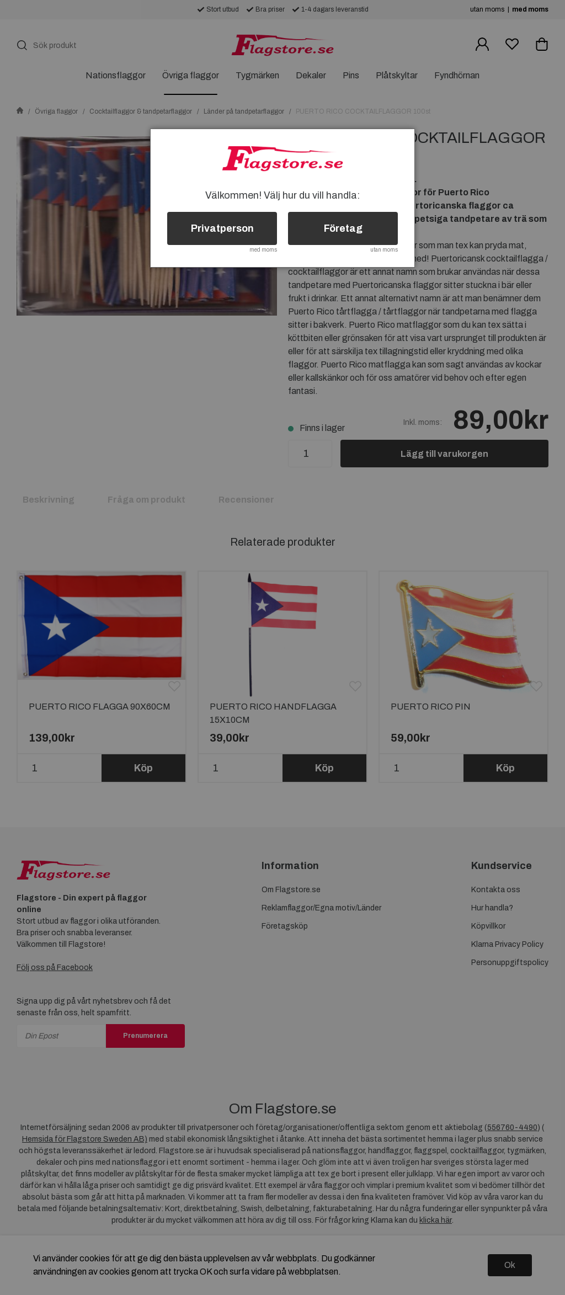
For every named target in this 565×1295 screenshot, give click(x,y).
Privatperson (222, 228)
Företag (343, 228)
